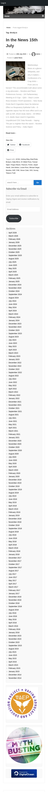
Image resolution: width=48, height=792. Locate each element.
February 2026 (14, 239)
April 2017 (13, 584)
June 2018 (13, 538)
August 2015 (14, 649)
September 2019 (15, 489)
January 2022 (14, 398)
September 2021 (15, 411)
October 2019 (14, 486)
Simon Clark (24, 170)
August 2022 (14, 376)
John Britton (15, 167)
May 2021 (12, 424)
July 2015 (12, 652)
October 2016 (14, 603)
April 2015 (13, 662)
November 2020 (15, 444)
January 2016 (14, 632)
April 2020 (13, 467)
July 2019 (12, 496)
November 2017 (15, 561)
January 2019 (14, 515)
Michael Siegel (34, 167)
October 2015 (14, 642)
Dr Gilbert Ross (26, 162)
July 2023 (12, 340)
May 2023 (12, 346)
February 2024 (14, 317)
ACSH (18, 159)
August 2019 (14, 493)
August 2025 (14, 259)
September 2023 (15, 333)
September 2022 (15, 372)
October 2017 (14, 564)
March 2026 (13, 236)
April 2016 (13, 623)
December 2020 (15, 441)
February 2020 (14, 473)
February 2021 (14, 434)
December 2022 (15, 363)
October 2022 (14, 369)
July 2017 (12, 574)
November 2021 (15, 405)
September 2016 (15, 606)
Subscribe (13, 218)
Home (8, 28)
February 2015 (14, 668)
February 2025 (14, 278)
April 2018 (13, 545)
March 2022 (13, 392)
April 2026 (13, 233)
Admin (35, 54)
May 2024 (12, 307)
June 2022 (13, 382)
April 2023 (13, 350)
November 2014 (15, 678)
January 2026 (14, 242)
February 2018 (14, 551)
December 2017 (15, 558)
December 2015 (15, 636)
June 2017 (13, 577)
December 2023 (15, 324)
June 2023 (13, 343)
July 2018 (12, 535)
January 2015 (14, 671)
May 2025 (12, 268)
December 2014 (15, 675)
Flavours (24, 165)
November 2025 (15, 249)
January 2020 (14, 476)
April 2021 (13, 428)
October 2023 (14, 330)
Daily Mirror (16, 162)
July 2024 (12, 301)
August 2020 (14, 454)
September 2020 (15, 450)
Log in (3, 3)
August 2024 (14, 298)
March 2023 (13, 353)
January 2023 (14, 359)
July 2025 (12, 262)
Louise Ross (24, 167)
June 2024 (13, 304)
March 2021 (13, 431)
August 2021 (14, 415)
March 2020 (13, 470)
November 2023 (15, 327)
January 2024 (14, 320)
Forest (30, 165)
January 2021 (14, 437)
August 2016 (14, 610)
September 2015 (15, 645)
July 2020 (12, 457)
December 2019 (15, 480)
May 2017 (12, 580)
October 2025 (14, 252)
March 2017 (13, 587)
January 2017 (14, 593)
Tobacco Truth (10, 173)
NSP (13, 170)
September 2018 (15, 528)
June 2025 (13, 265)
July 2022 (12, 379)
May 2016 (12, 619)
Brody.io (8, 162)
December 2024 (15, 285)
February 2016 (14, 629)
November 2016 (15, 600)
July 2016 (12, 613)
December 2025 (15, 246)
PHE (17, 170)
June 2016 (13, 616)
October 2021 (14, 408)
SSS (31, 170)
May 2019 (12, 502)
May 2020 (12, 463)
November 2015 (15, 639)
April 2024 (13, 311)
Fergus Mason (16, 165)
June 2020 (13, 460)
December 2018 (15, 519)
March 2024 (13, 314)
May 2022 (12, 385)
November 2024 (15, 288)
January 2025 (14, 281)
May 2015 (12, 658)
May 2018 (12, 541)
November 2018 (15, 522)
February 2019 (14, 512)
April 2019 (13, 506)
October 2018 (14, 525)
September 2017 (15, 567)
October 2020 (14, 447)
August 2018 (14, 532)
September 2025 (15, 255)
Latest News (18, 58)
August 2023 (14, 337)
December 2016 (15, 597)
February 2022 (14, 395)
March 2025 (13, 275)
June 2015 (13, 655)
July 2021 (12, 418)
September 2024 (15, 294)
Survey (35, 170)
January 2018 (14, 554)
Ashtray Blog (25, 159)
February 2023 (14, 356)
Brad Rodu (34, 159)
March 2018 (13, 548)
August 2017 (14, 571)
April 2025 (13, 272)
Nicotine (8, 170)
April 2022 (13, 389)
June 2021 (13, 421)
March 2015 (13, 665)
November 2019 (15, 483)
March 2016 (13, 626)
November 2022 (15, 366)
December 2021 (15, 402)
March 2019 (13, 509)
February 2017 (14, 590)
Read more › (11, 133)
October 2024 (14, 291)
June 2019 (13, 499)
